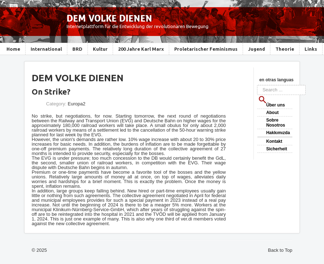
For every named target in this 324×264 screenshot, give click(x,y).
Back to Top (280, 250)
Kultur (100, 48)
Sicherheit (276, 148)
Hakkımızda (278, 132)
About (272, 112)
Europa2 (76, 103)
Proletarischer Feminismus (206, 48)
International (46, 48)
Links (311, 48)
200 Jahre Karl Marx (141, 48)
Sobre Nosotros (275, 123)
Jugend (256, 48)
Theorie (284, 48)
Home (13, 48)
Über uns (275, 105)
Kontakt (274, 141)
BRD (77, 48)
